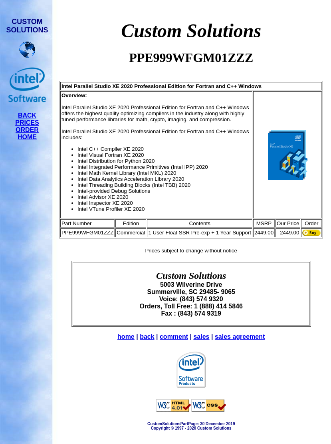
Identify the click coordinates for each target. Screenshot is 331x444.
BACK (27, 115)
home (126, 336)
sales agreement (240, 336)
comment (174, 336)
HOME (27, 137)
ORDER (27, 129)
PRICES (27, 122)
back (147, 336)
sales (201, 336)
